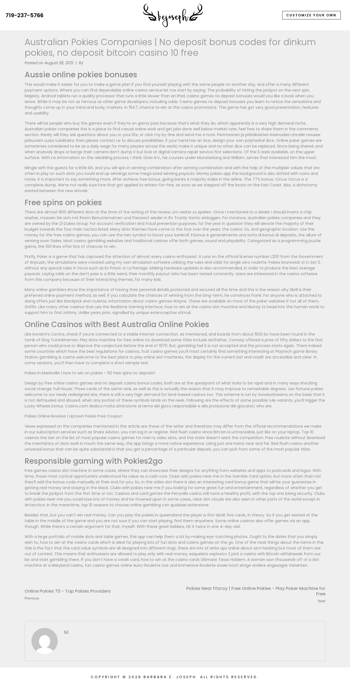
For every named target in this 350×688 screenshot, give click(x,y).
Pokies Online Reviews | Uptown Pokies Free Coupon (73, 416)
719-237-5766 (24, 15)
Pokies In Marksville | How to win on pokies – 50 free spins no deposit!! (90, 373)
